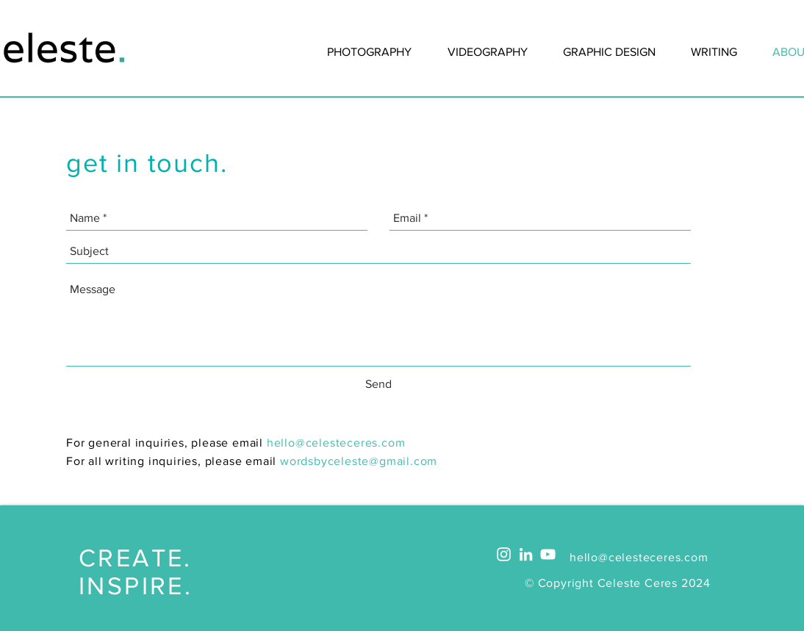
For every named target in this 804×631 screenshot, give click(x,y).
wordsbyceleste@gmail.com (358, 461)
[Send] (378, 384)
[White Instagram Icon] (504, 554)
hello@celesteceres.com (336, 442)
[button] (714, 52)
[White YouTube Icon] (548, 554)
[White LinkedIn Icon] (526, 554)
